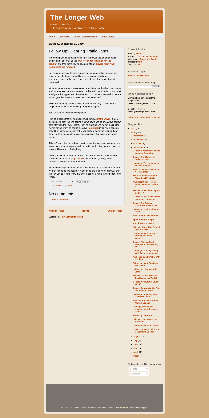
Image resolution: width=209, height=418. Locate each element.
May (135, 348)
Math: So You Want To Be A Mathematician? (145, 301)
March (136, 356)
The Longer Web (77, 17)
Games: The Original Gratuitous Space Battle (145, 204)
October (137, 143)
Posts (133, 369)
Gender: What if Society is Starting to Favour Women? (145, 235)
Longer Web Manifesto (86, 37)
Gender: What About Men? (145, 325)
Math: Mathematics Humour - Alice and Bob (146, 170)
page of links (77, 158)
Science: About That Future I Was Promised (146, 228)
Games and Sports (148, 59)
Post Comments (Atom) (72, 217)
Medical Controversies (138, 76)
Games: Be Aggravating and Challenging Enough (146, 330)
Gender (140, 62)
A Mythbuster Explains (143, 223)
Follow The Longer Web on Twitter (144, 117)
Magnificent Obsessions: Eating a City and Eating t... (145, 184)
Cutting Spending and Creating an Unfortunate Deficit (145, 309)
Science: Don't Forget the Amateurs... (145, 320)
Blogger (143, 408)
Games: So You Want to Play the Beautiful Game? (146, 289)
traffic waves (104, 119)
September (138, 147)
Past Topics (108, 37)
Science (138, 64)
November (138, 140)
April (136, 352)
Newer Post (56, 210)
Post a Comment (60, 199)
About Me (64, 37)
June (136, 344)
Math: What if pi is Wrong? (145, 215)
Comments (136, 374)
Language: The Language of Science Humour (146, 164)
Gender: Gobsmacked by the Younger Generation (146, 152)
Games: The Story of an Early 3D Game (144, 158)
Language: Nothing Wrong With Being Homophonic (145, 251)
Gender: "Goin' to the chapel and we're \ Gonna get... (146, 198)
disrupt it (94, 128)
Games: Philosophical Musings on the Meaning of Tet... (145, 244)
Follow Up (60, 185)
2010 (133, 132)
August (137, 337)
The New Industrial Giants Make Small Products (145, 177)
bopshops (123, 408)
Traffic (69, 185)
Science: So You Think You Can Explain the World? (145, 277)
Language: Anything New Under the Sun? (145, 295)
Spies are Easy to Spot (143, 219)
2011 (133, 128)
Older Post (115, 210)
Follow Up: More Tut (142, 315)
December (138, 136)
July (135, 340)
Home (52, 37)
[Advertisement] (99, 391)
